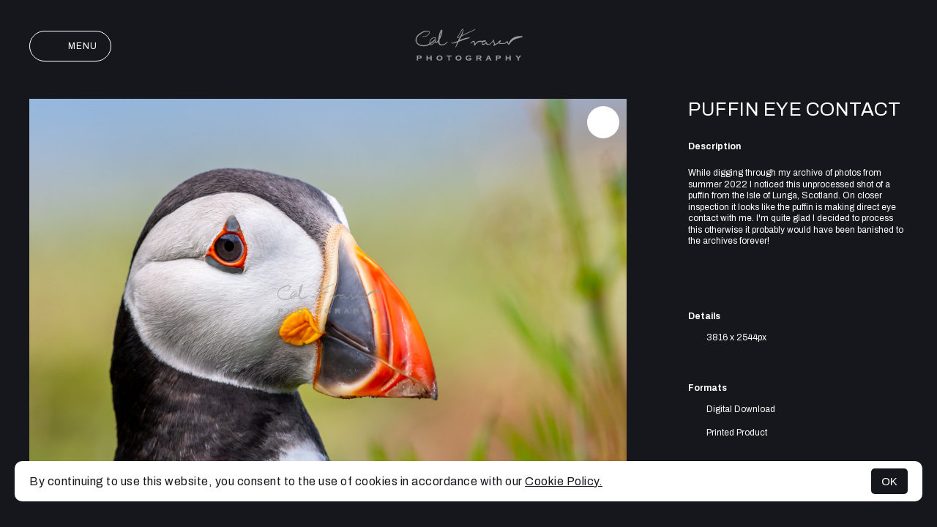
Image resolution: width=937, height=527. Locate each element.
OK (889, 481)
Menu (70, 46)
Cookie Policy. (563, 481)
